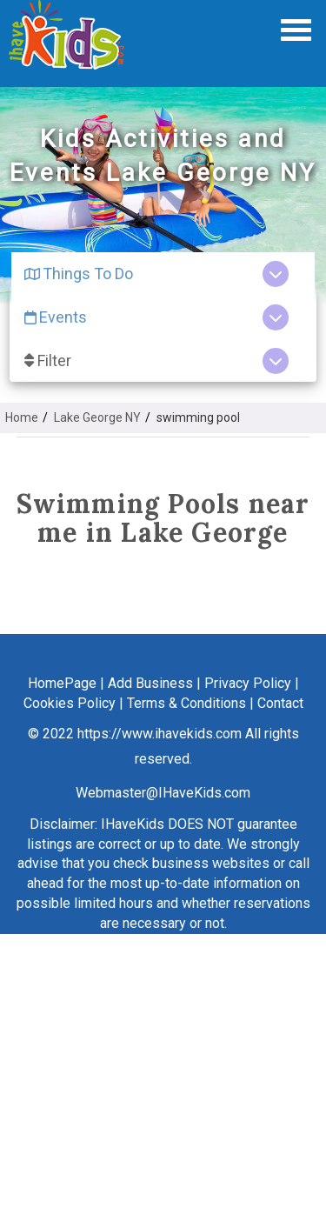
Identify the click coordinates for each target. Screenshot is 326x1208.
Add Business (150, 683)
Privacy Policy (247, 683)
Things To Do (78, 273)
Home (21, 417)
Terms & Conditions (186, 703)
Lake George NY (97, 417)
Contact (280, 703)
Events (55, 317)
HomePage (62, 683)
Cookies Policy (69, 703)
